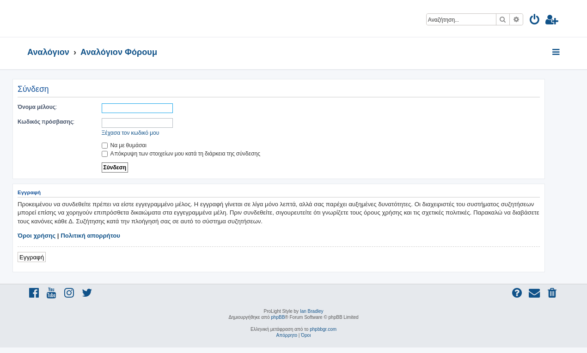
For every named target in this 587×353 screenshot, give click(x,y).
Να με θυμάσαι (124, 145)
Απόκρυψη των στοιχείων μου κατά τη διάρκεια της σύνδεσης (181, 153)
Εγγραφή (31, 257)
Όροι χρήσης (36, 235)
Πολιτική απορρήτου (90, 235)
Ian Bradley (312, 311)
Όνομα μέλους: (37, 106)
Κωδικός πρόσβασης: (46, 121)
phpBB (278, 317)
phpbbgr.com (323, 329)
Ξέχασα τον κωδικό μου (130, 132)
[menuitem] (535, 21)
